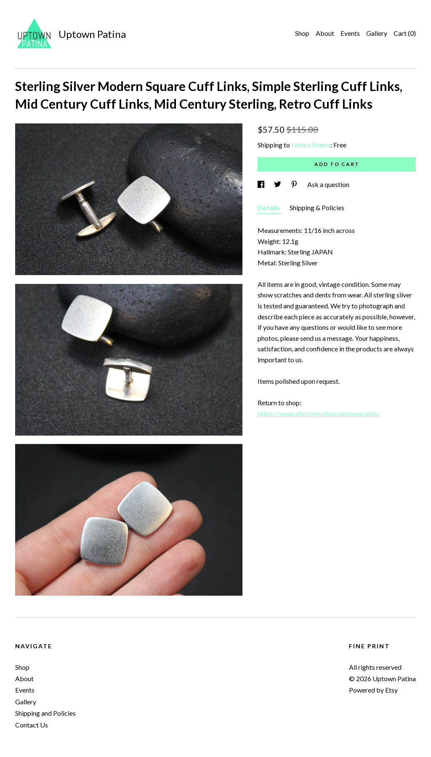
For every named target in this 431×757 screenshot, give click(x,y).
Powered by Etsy (373, 690)
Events (350, 33)
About (325, 33)
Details (269, 207)
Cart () (405, 33)
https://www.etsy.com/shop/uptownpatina (318, 413)
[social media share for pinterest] (295, 184)
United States (310, 145)
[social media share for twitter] (278, 184)
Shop (302, 33)
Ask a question (328, 184)
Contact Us (31, 725)
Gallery (376, 33)
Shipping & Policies (317, 207)
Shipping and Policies (45, 713)
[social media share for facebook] (262, 184)
